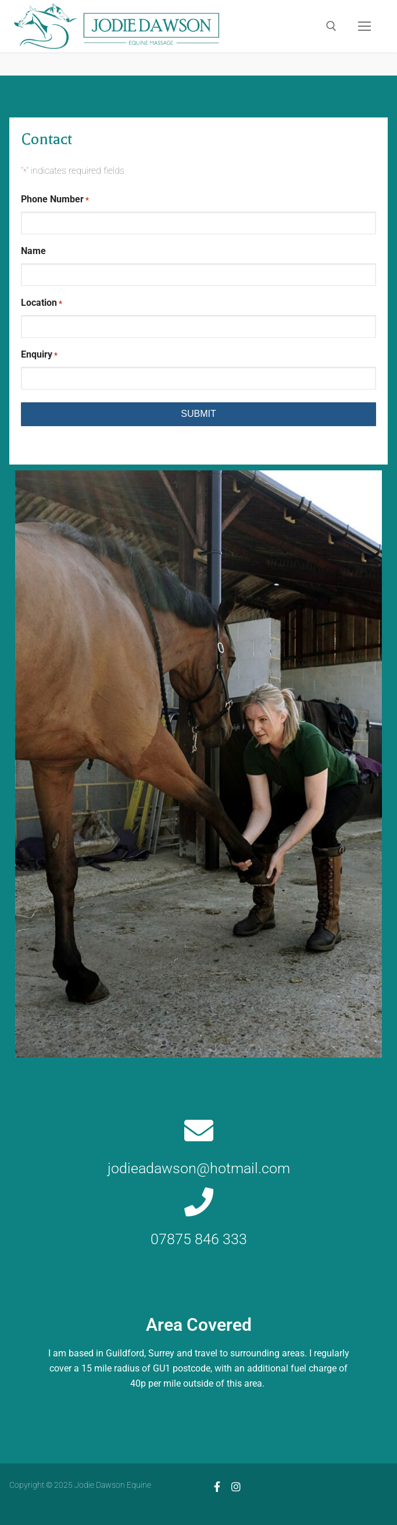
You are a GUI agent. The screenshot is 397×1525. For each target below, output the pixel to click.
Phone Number (55, 200)
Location (41, 303)
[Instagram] (236, 1486)
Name (33, 250)
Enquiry (39, 355)
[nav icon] (364, 26)
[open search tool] (331, 26)
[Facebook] (217, 1486)
